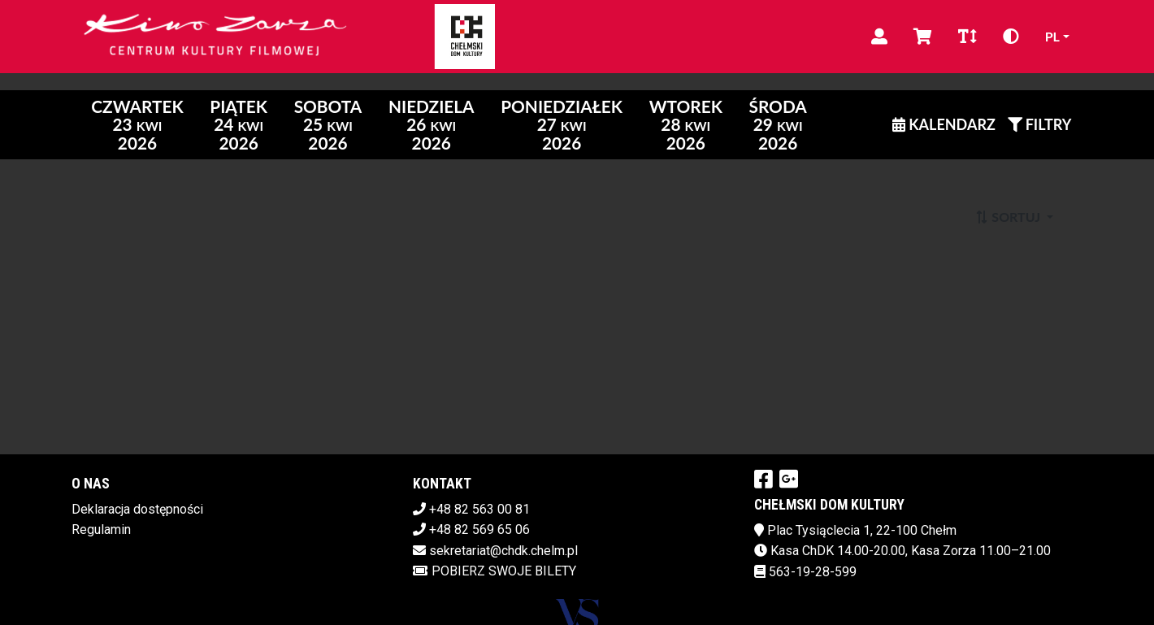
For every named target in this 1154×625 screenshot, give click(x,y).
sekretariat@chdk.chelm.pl (503, 550)
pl (1052, 36)
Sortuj (1009, 216)
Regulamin (101, 529)
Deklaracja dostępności (137, 509)
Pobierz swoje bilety (494, 571)
